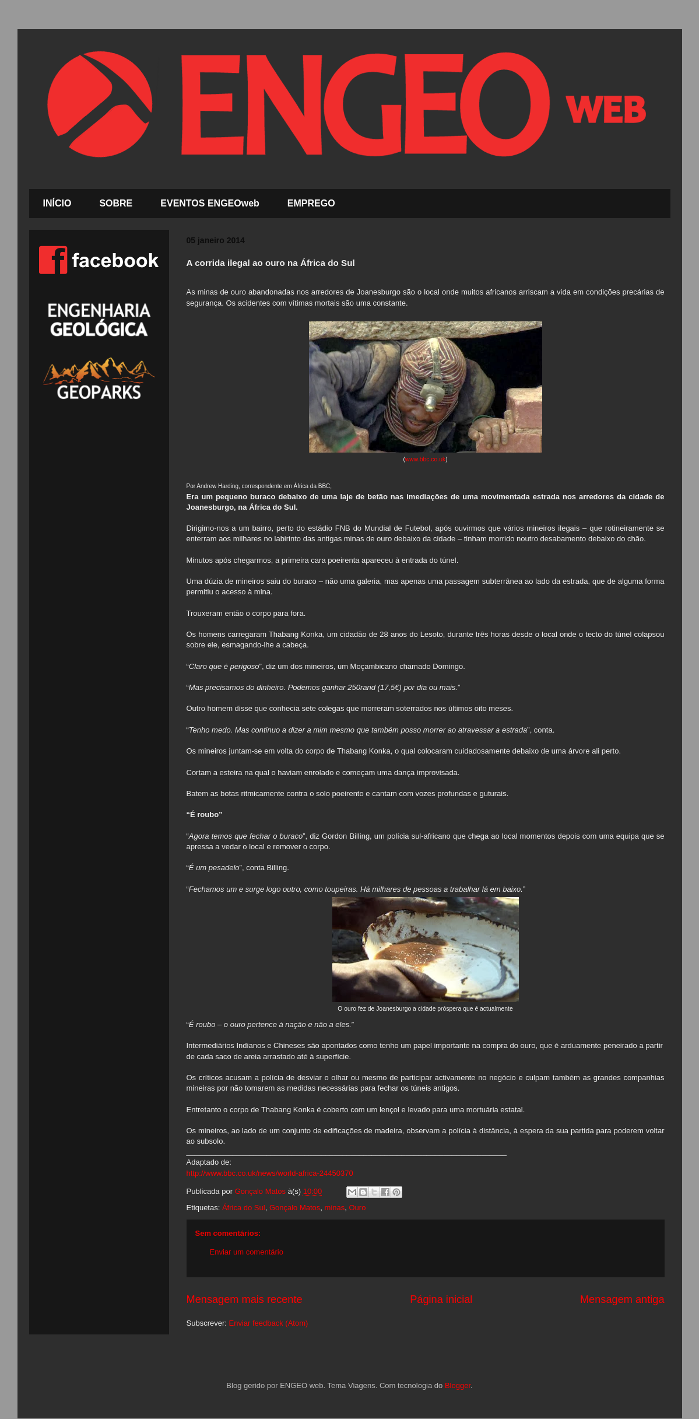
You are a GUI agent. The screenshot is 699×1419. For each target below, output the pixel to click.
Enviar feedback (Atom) (268, 1323)
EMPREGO (311, 203)
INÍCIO (57, 203)
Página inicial (441, 1299)
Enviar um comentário (246, 1252)
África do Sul (243, 1207)
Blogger (457, 1385)
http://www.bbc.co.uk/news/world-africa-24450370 (270, 1173)
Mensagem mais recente (245, 1299)
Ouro (357, 1207)
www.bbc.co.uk (425, 459)
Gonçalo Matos (294, 1207)
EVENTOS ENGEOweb (209, 203)
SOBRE (115, 203)
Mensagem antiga (622, 1299)
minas (335, 1207)
